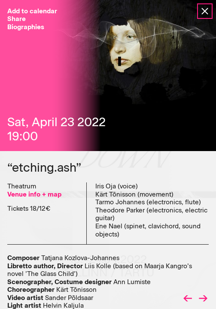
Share (16, 19)
